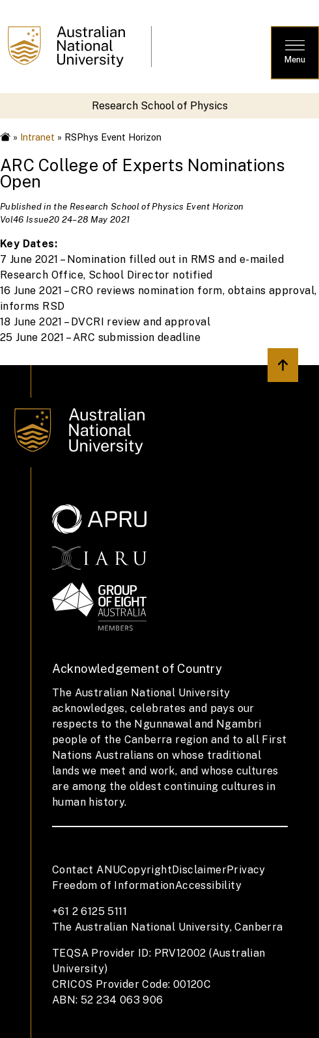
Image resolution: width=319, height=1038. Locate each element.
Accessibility (208, 885)
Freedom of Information (113, 885)
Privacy (246, 870)
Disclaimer (199, 870)
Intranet (37, 137)
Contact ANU (86, 870)
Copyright (146, 870)
